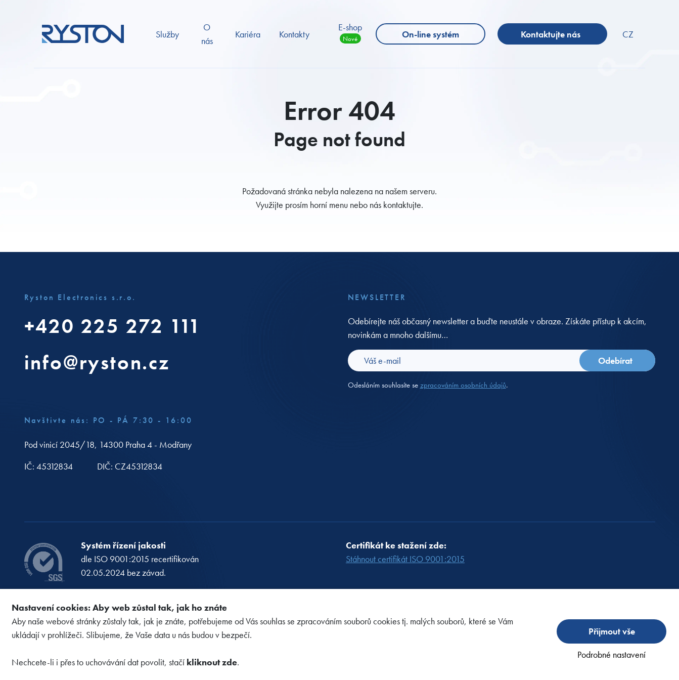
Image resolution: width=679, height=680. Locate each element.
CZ (627, 34)
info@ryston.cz (97, 362)
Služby (167, 34)
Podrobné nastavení (611, 654)
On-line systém (430, 34)
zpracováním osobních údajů (463, 385)
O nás (207, 34)
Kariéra (247, 34)
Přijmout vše (612, 631)
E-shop (350, 32)
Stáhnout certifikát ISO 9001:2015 (405, 559)
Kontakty (294, 34)
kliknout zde (212, 662)
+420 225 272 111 (113, 326)
